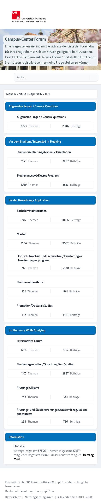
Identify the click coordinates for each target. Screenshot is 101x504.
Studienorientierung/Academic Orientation (44, 152)
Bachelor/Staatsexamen (32, 211)
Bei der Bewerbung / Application (29, 200)
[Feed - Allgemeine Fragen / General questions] (90, 116)
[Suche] (86, 77)
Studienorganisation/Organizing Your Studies (45, 364)
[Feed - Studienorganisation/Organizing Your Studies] (90, 364)
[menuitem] (13, 497)
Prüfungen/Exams (28, 388)
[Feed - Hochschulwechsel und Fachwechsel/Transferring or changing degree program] (90, 257)
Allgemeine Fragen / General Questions (33, 106)
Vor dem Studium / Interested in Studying (35, 141)
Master (21, 234)
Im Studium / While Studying (27, 330)
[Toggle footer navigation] (5, 471)
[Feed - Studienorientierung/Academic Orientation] (90, 152)
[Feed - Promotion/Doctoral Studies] (90, 305)
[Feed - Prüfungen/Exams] (90, 387)
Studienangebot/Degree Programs (38, 175)
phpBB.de (48, 491)
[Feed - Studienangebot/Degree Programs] (90, 175)
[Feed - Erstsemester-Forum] (90, 340)
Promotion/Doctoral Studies (35, 306)
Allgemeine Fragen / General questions (41, 117)
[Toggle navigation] (96, 14)
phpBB (24, 482)
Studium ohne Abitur (30, 282)
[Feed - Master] (90, 234)
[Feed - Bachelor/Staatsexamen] (90, 210)
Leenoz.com (12, 486)
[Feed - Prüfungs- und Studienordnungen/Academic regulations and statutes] (90, 411)
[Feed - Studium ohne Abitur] (90, 282)
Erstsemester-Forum (29, 341)
